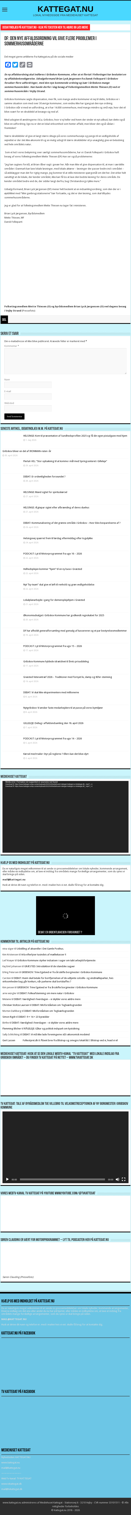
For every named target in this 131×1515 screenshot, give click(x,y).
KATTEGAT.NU (66, 8)
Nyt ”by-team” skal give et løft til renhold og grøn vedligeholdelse (58, 584)
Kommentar (11, 346)
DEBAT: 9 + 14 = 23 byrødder (33, 1016)
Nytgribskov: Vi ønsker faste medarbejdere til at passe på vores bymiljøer (63, 707)
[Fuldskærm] (123, 1179)
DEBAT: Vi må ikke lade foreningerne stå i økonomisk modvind (56, 1034)
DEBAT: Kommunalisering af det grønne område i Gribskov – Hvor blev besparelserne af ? (72, 522)
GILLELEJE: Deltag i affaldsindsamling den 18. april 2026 (53, 723)
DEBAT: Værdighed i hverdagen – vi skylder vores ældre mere (47, 999)
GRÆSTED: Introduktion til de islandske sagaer (49, 966)
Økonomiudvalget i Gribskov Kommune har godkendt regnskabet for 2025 (63, 615)
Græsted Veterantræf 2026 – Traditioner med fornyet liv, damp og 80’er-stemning (67, 677)
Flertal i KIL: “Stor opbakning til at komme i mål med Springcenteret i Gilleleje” (65, 461)
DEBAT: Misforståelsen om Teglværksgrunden (57, 1005)
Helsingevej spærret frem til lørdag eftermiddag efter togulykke (58, 538)
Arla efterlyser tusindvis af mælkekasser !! (43, 954)
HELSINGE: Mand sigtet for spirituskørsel (45, 492)
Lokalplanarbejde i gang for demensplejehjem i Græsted (54, 600)
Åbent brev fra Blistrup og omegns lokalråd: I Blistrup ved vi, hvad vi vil (79, 1040)
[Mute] (117, 1179)
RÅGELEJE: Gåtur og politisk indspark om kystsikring (52, 1028)
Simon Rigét (8, 1016)
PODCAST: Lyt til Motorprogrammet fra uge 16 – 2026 (52, 553)
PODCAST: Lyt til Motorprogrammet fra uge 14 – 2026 (52, 738)
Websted (9, 403)
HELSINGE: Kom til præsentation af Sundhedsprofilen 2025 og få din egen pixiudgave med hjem (75, 435)
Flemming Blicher (11, 1028)
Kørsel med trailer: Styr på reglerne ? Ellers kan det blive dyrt (55, 753)
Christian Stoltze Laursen (15, 1005)
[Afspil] (7, 1179)
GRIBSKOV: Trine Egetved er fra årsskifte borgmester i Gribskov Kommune (62, 972)
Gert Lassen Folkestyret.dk (20, 1040)
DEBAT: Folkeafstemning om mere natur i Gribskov (47, 993)
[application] (65, 817)
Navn (7, 379)
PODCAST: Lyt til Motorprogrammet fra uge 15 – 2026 (52, 646)
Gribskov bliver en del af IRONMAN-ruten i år (26, 451)
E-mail (7, 391)
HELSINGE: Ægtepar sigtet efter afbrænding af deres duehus (56, 507)
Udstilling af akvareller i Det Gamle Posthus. (40, 948)
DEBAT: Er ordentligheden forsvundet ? (44, 476)
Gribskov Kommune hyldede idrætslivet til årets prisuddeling (56, 661)
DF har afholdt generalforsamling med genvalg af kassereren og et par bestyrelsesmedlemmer (75, 630)
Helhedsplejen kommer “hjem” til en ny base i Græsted (52, 569)
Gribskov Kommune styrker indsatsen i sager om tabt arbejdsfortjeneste (56, 960)
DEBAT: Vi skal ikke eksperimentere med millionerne (51, 692)
